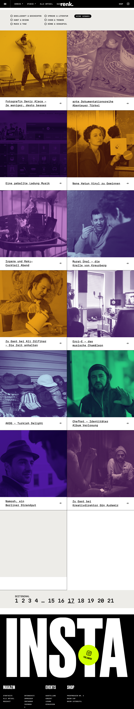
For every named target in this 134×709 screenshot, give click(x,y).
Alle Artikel (46, 4)
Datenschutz (29, 693)
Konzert (49, 696)
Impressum (28, 696)
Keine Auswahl (86, 14)
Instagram (28, 699)
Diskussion (50, 702)
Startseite (7, 693)
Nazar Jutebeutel (74, 699)
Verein (18, 4)
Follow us (87, 653)
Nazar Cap (71, 696)
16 (61, 598)
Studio (31, 4)
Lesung (48, 699)
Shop (121, 4)
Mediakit (7, 699)
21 (110, 598)
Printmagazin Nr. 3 (75, 693)
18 (81, 598)
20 (100, 598)
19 (91, 598)
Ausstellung (51, 693)
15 (51, 598)
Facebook (28, 702)
